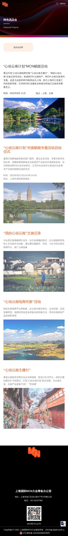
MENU (63, 3)
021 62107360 (36, 500)
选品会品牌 (18, 47)
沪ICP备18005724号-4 (54, 530)
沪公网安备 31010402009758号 (35, 533)
